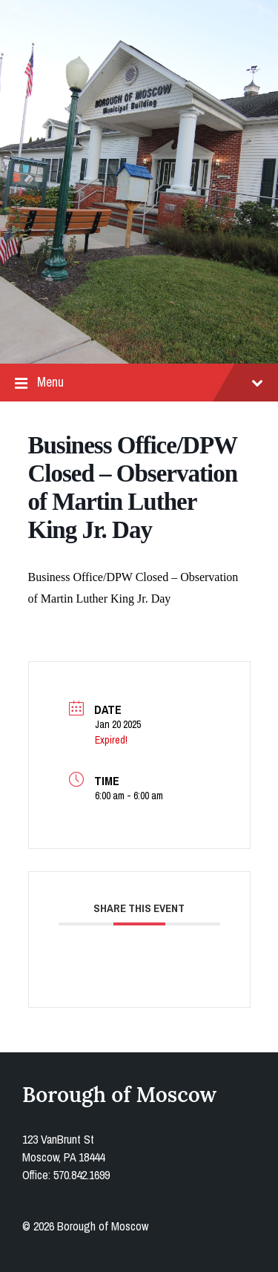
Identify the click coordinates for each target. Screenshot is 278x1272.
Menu (139, 383)
